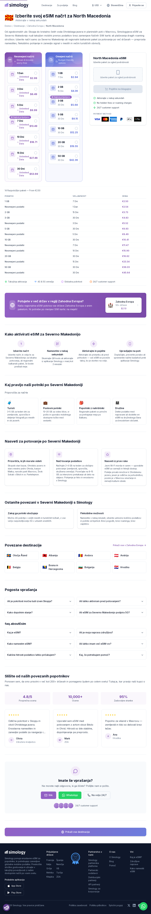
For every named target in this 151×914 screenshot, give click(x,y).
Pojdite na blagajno (118, 89)
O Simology (114, 857)
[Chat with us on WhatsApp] (143, 906)
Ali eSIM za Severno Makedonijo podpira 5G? (111, 612)
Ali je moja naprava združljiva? (111, 632)
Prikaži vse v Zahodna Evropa (129, 545)
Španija (59, 860)
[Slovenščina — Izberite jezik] (115, 5)
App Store (14, 885)
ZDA (58, 876)
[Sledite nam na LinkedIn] (134, 905)
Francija (50, 860)
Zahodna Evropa (35, 26)
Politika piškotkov (98, 905)
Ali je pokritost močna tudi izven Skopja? (39, 601)
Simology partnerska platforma (93, 863)
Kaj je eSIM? (39, 632)
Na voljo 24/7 (97, 795)
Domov (8, 26)
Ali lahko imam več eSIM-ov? (111, 643)
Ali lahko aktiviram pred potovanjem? (111, 601)
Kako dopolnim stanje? (39, 612)
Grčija (49, 868)
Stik (48, 795)
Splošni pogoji (116, 905)
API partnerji (94, 884)
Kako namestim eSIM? (39, 643)
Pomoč (112, 865)
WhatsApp (70, 795)
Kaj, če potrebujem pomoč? (111, 654)
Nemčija (60, 864)
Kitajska (50, 876)
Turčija (59, 872)
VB (57, 868)
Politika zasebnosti (78, 905)
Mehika (50, 872)
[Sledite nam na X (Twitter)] (128, 905)
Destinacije (47, 5)
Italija (48, 864)
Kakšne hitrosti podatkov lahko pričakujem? (39, 654)
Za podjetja (62, 5)
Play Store (14, 892)
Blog (75, 5)
